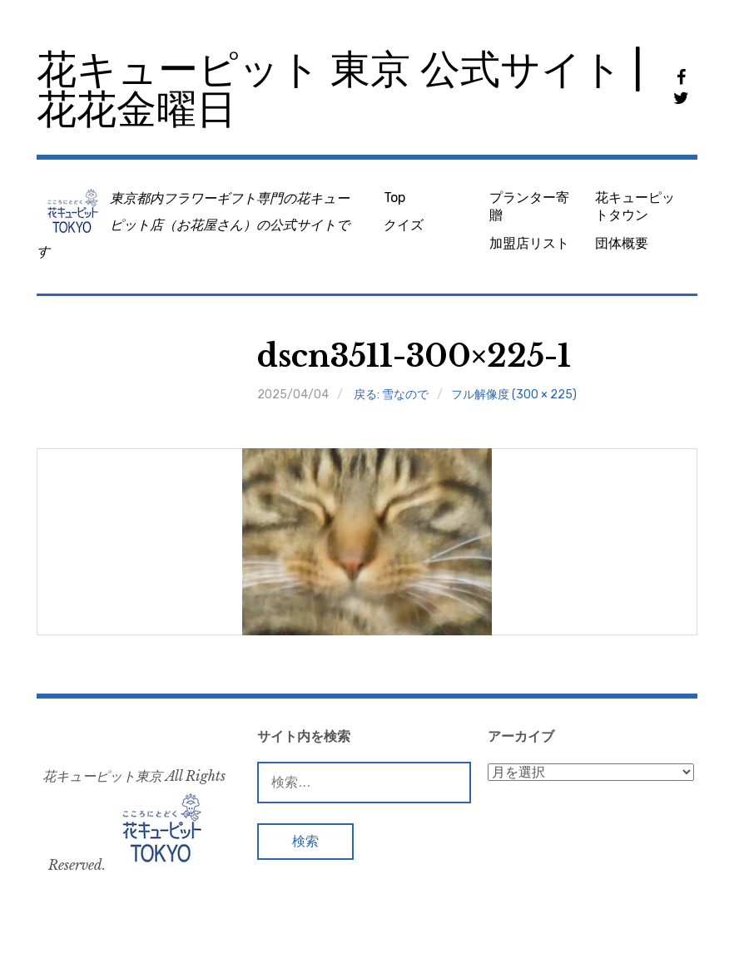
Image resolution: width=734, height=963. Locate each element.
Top (394, 197)
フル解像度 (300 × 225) (514, 395)
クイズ (404, 225)
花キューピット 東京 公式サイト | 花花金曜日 (339, 89)
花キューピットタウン (635, 206)
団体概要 (621, 243)
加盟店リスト (529, 243)
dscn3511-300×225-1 (414, 356)
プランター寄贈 (529, 206)
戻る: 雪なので (391, 395)
